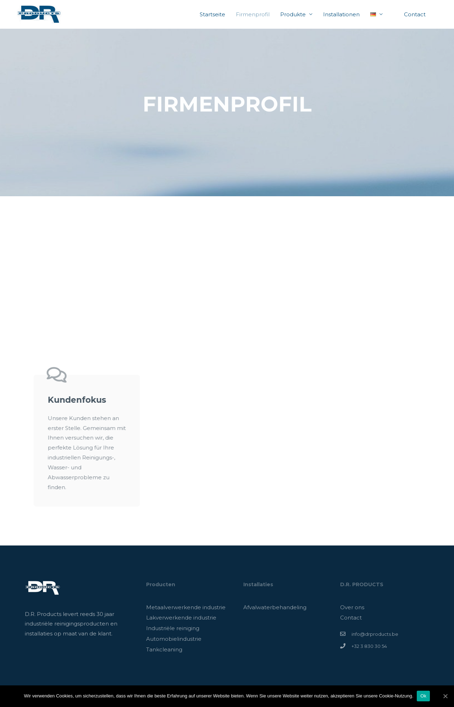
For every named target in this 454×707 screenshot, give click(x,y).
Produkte (293, 14)
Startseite (212, 14)
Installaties (258, 584)
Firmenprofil (253, 14)
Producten (160, 584)
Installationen (341, 14)
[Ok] (445, 696)
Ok (423, 695)
